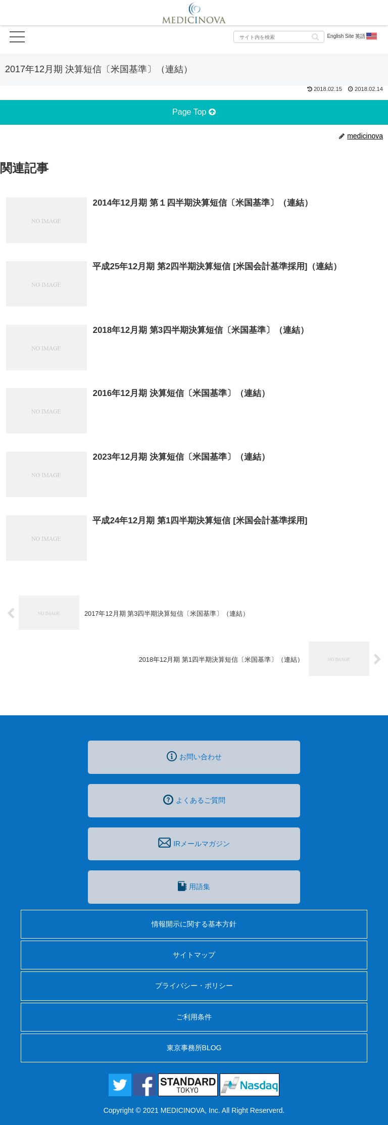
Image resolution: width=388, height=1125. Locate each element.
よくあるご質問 (194, 800)
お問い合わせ (194, 756)
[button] (315, 36)
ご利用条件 (194, 1017)
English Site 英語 (352, 36)
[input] (278, 37)
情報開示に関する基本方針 (194, 924)
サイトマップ (194, 955)
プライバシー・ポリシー (194, 986)
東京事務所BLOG (194, 1048)
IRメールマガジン (194, 843)
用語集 (194, 886)
